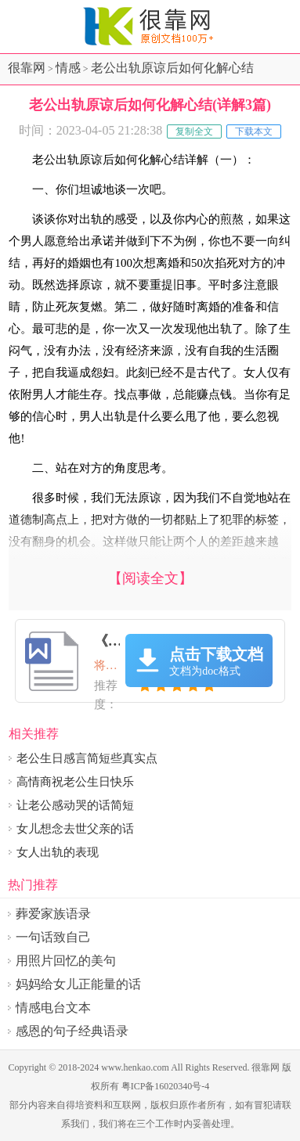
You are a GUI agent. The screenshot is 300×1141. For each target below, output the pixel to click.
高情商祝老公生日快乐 (75, 782)
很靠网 (26, 67)
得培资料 (84, 1105)
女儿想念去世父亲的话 (75, 828)
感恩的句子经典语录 (72, 1031)
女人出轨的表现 (57, 852)
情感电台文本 (53, 1007)
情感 (68, 67)
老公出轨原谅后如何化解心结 (172, 67)
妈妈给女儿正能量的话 (78, 984)
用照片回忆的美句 (66, 960)
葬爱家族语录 (53, 913)
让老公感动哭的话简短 (75, 805)
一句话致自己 (53, 937)
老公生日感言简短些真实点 (86, 758)
